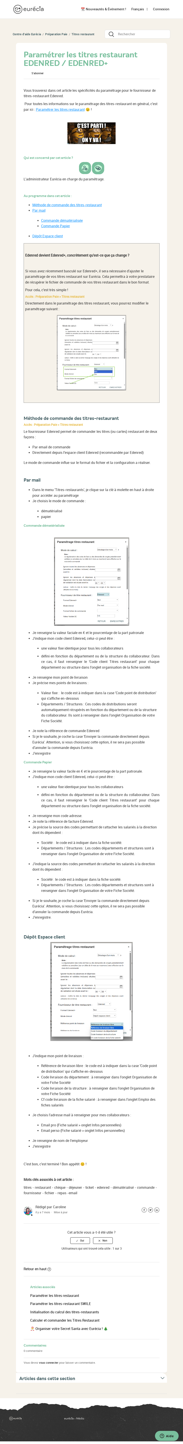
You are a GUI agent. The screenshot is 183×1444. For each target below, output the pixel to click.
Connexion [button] (161, 9)
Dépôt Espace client (47, 236)
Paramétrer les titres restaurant (60, 109)
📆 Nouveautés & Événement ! (103, 9)
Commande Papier (55, 226)
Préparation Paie (56, 34)
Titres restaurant (83, 34)
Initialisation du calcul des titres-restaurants (64, 1312)
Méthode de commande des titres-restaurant (67, 205)
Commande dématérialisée (62, 220)
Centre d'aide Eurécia (27, 34)
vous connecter (48, 1362)
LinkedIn (157, 1210)
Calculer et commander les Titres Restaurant (64, 1320)
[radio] (80, 1240)
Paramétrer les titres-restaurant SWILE (60, 1304)
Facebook (144, 1210)
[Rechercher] (137, 34)
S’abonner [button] (38, 73)
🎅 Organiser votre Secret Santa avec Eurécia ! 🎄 (69, 1329)
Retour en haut (37, 1269)
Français (138, 9)
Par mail (39, 210)
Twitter (150, 1210)
